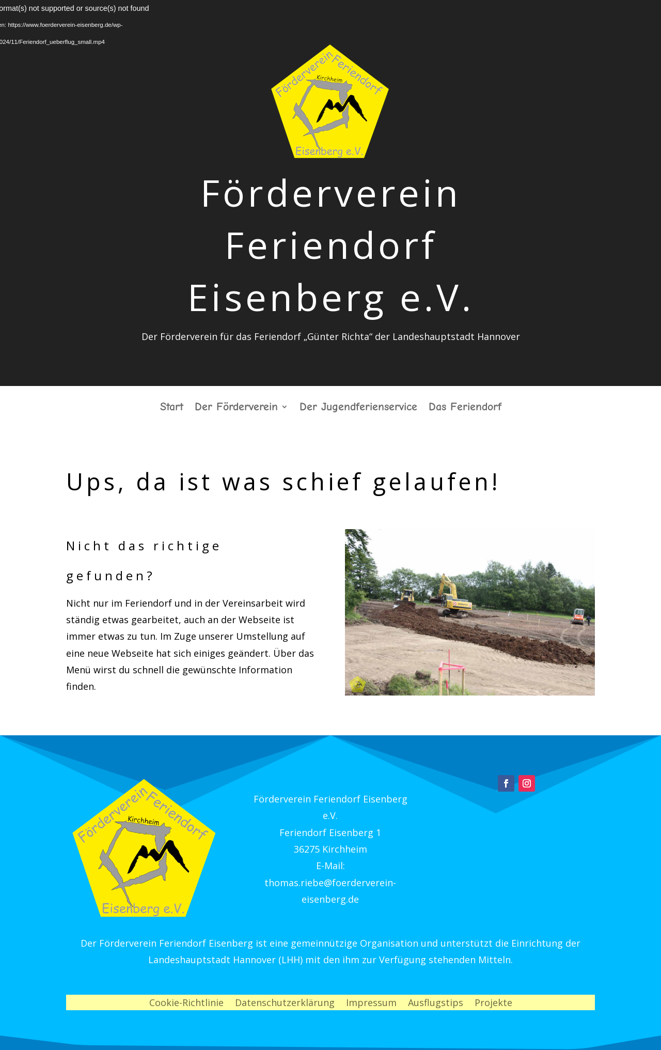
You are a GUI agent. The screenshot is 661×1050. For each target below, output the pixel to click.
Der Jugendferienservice (358, 408)
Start (171, 408)
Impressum (371, 1004)
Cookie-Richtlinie (186, 1004)
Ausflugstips (435, 1004)
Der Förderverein (236, 408)
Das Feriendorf (465, 408)
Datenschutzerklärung (285, 1004)
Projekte (493, 1004)
